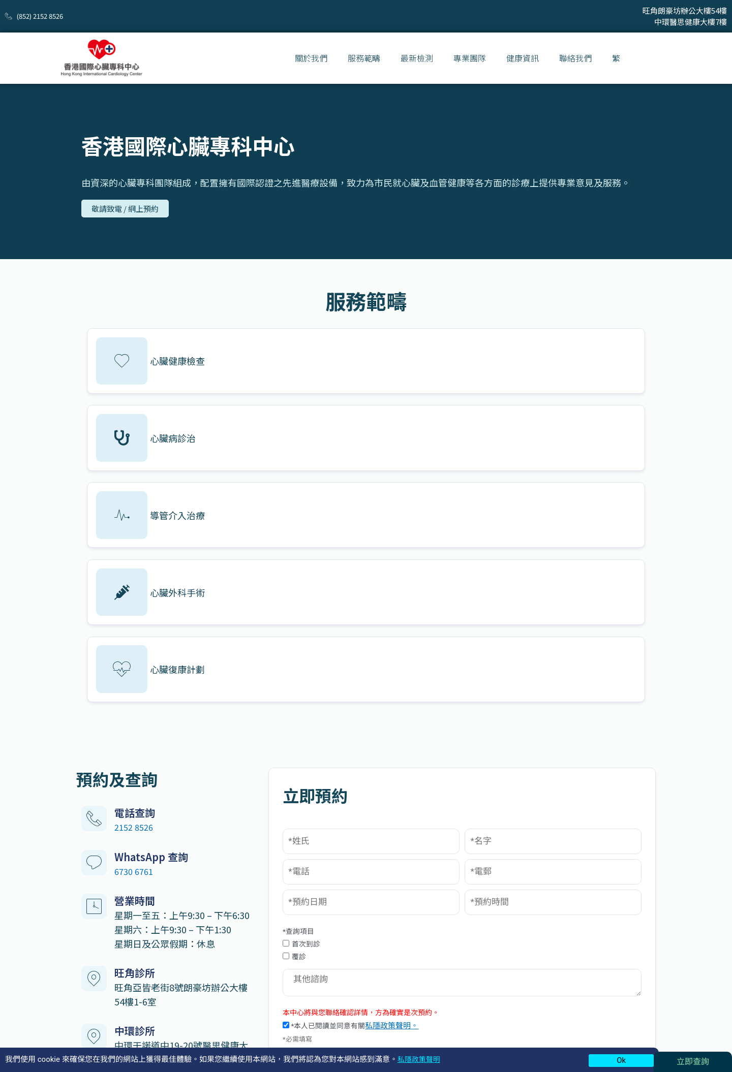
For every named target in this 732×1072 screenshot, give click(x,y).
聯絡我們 (575, 58)
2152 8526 (135, 581)
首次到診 (408, 708)
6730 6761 (135, 625)
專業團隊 (469, 58)
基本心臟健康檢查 (302, 943)
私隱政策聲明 (420, 1059)
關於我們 (311, 58)
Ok (621, 1060)
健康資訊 (522, 58)
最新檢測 (417, 58)
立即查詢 (693, 1061)
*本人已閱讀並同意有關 (459, 795)
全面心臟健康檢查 (302, 971)
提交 (511, 830)
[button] (127, 209)
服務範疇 (364, 58)
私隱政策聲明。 (503, 795)
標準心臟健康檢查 (302, 957)
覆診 (400, 723)
